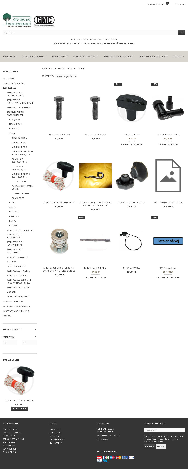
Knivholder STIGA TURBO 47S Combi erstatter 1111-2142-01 (59, 259)
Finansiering (9, 452)
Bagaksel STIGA (168, 258)
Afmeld (160, 446)
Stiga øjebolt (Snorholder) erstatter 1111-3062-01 (95, 197)
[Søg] (181, 32)
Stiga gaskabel (131, 258)
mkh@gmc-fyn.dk (111, 435)
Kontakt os (8, 446)
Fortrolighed (10, 429)
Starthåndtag (132, 132)
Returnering (9, 442)
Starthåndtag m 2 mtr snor (19, 401)
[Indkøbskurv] (158, 4)
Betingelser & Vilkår (13, 439)
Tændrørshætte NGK (168, 132)
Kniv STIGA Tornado (95, 258)
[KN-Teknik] (33, 20)
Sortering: (48, 76)
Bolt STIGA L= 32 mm (95, 132)
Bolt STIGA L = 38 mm (59, 132)
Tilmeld (149, 446)
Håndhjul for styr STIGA (132, 196)
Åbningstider (9, 449)
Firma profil (9, 436)
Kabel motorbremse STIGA (168, 196)
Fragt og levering (12, 432)
